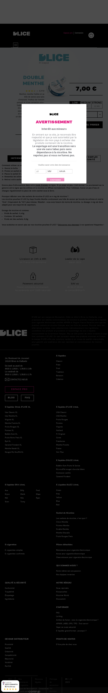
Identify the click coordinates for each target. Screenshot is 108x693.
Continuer (55, 180)
